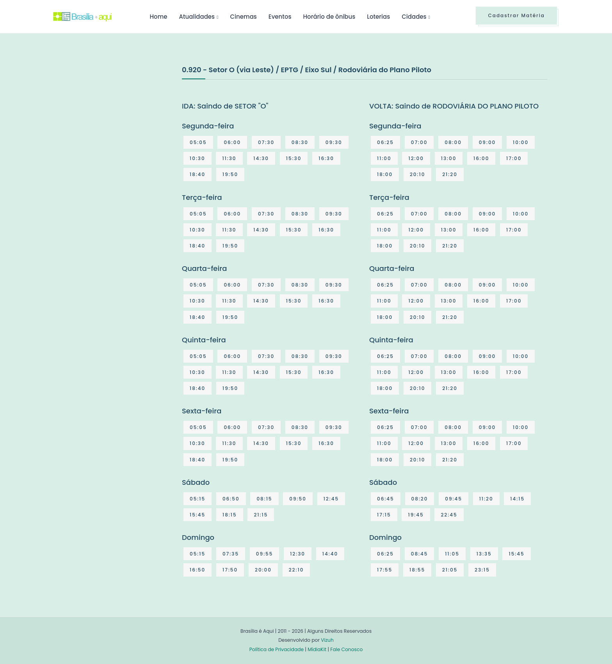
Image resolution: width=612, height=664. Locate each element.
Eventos (280, 16)
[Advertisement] (111, 122)
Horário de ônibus (329, 16)
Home (158, 16)
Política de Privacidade (276, 649)
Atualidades (197, 16)
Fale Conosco (346, 649)
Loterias (378, 16)
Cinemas (243, 16)
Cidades (414, 16)
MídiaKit (317, 649)
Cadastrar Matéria (516, 15)
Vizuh (327, 640)
